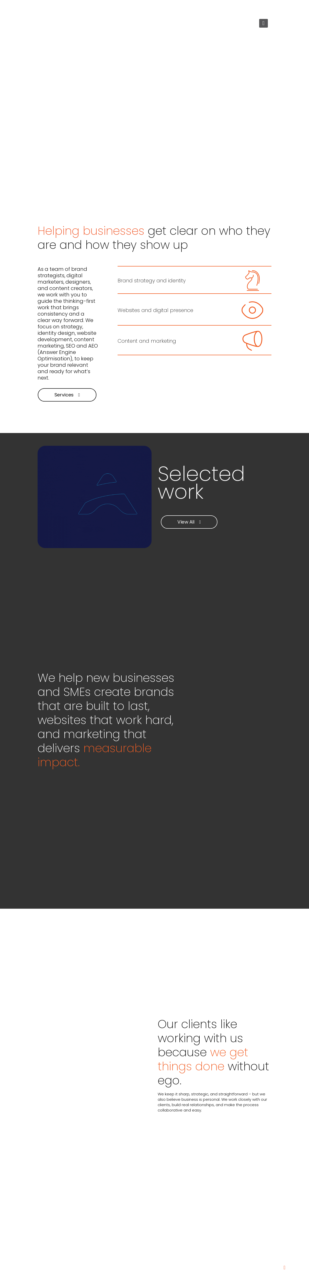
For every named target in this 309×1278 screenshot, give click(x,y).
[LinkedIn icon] (264, 8)
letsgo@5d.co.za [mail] (98, 7)
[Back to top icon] (284, 1267)
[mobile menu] (263, 23)
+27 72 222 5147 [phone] (61, 7)
